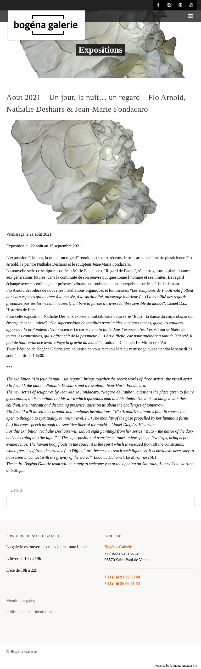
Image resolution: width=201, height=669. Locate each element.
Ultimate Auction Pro (183, 665)
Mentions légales (20, 600)
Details (16, 490)
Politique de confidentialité (29, 611)
